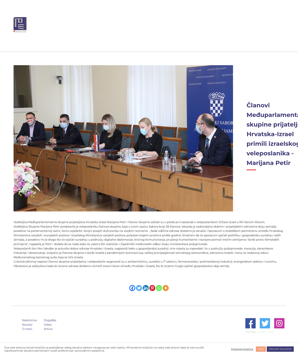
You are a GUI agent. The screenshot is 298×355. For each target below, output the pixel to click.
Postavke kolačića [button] (242, 349)
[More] (166, 288)
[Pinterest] (152, 288)
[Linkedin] (146, 288)
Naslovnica (113, 24)
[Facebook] (132, 288)
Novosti (135, 24)
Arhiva (210, 24)
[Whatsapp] (159, 288)
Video (193, 24)
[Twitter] (139, 288)
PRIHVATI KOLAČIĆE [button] (280, 349)
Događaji (174, 24)
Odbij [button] (261, 349)
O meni (154, 24)
